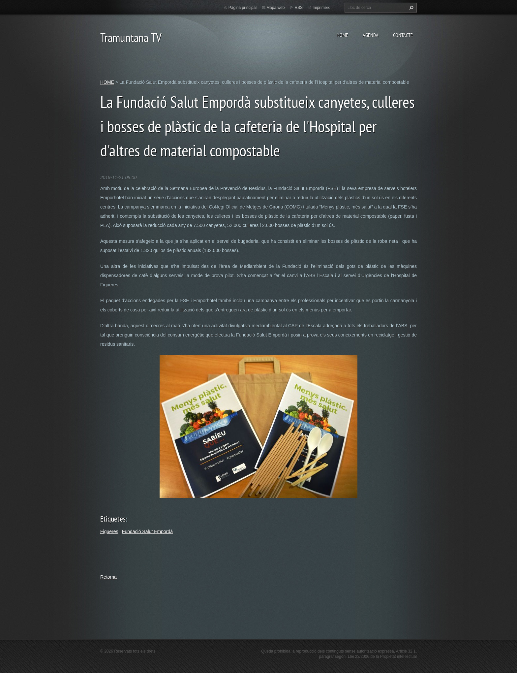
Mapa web (275, 7)
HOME (342, 35)
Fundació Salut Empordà (147, 531)
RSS (298, 7)
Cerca (410, 8)
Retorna (108, 577)
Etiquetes (113, 519)
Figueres (109, 531)
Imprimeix (321, 7)
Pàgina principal (242, 7)
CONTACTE (403, 35)
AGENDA (371, 35)
